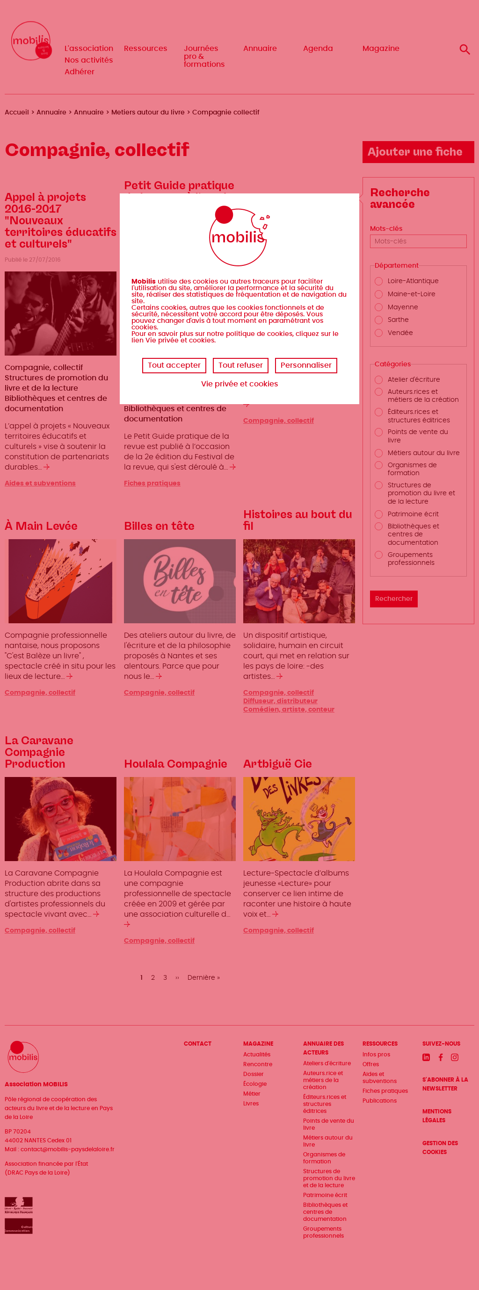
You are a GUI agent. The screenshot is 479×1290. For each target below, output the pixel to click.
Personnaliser (306, 365)
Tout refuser (240, 365)
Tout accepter (174, 365)
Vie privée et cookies (239, 384)
